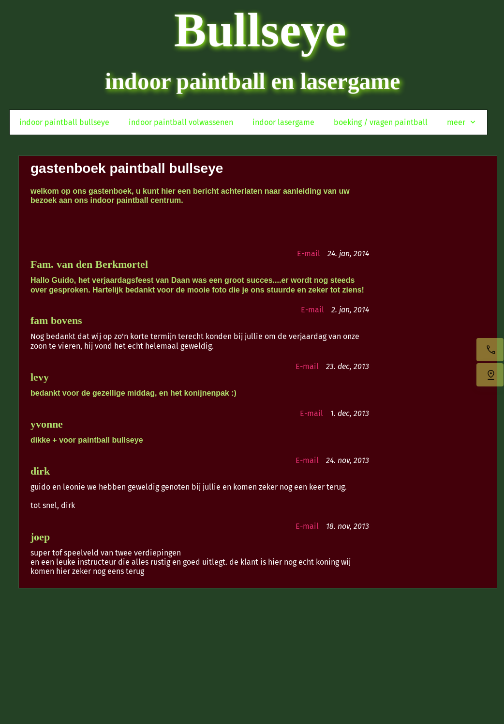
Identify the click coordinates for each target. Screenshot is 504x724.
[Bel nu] (490, 349)
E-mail (308, 253)
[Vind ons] (490, 374)
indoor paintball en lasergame (252, 81)
